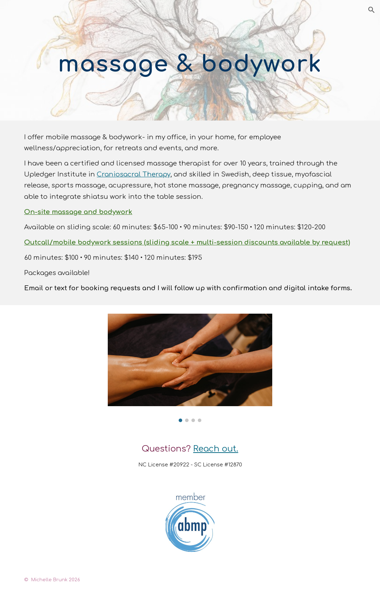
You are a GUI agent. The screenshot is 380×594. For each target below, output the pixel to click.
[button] (371, 9)
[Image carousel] (190, 368)
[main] (190, 60)
